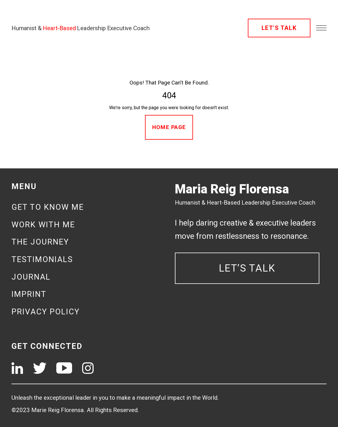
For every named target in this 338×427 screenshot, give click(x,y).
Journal (31, 277)
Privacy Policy (45, 311)
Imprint (29, 294)
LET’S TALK (279, 27)
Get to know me (47, 207)
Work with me (43, 224)
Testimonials (42, 259)
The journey (40, 242)
